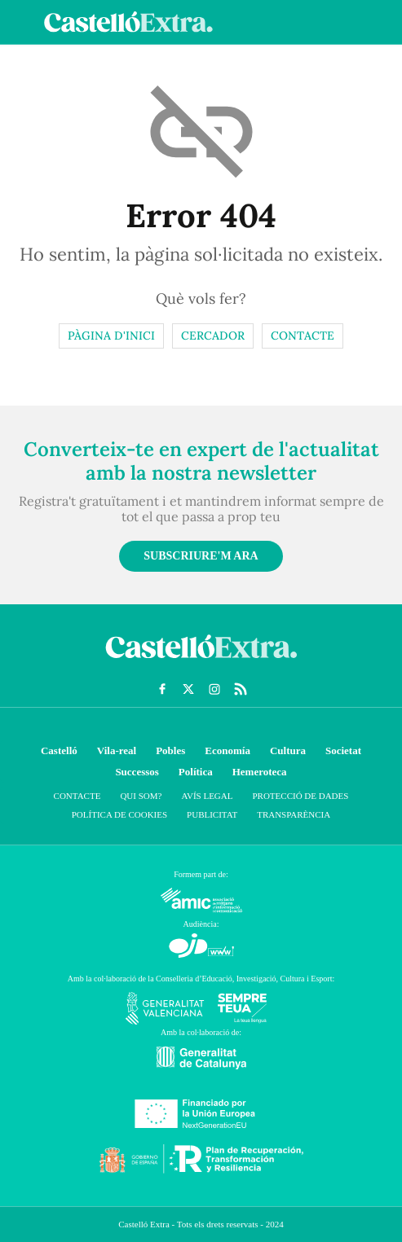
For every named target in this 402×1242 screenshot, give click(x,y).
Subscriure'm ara (201, 556)
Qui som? (140, 796)
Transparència (293, 814)
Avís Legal (206, 796)
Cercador (213, 335)
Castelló (59, 750)
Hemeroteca (259, 772)
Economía (227, 750)
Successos (136, 772)
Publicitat (212, 814)
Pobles (170, 750)
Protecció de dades (300, 796)
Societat (343, 750)
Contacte (302, 335)
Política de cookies (119, 814)
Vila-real (116, 750)
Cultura (288, 750)
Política (196, 772)
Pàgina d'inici (111, 335)
